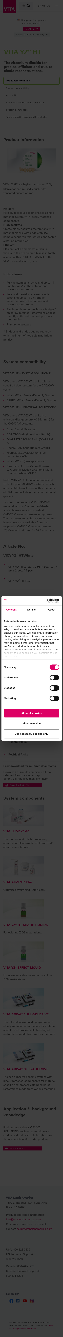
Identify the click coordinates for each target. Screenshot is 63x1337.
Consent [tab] (11, 609)
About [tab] (51, 609)
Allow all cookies (31, 713)
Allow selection (31, 723)
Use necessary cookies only (31, 733)
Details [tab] (31, 609)
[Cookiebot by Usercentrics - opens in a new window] (45, 600)
